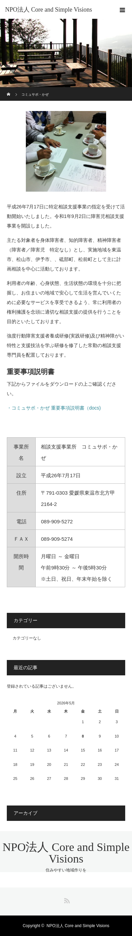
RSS (66, 899)
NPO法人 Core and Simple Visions (48, 9)
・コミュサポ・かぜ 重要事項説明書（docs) (54, 408)
